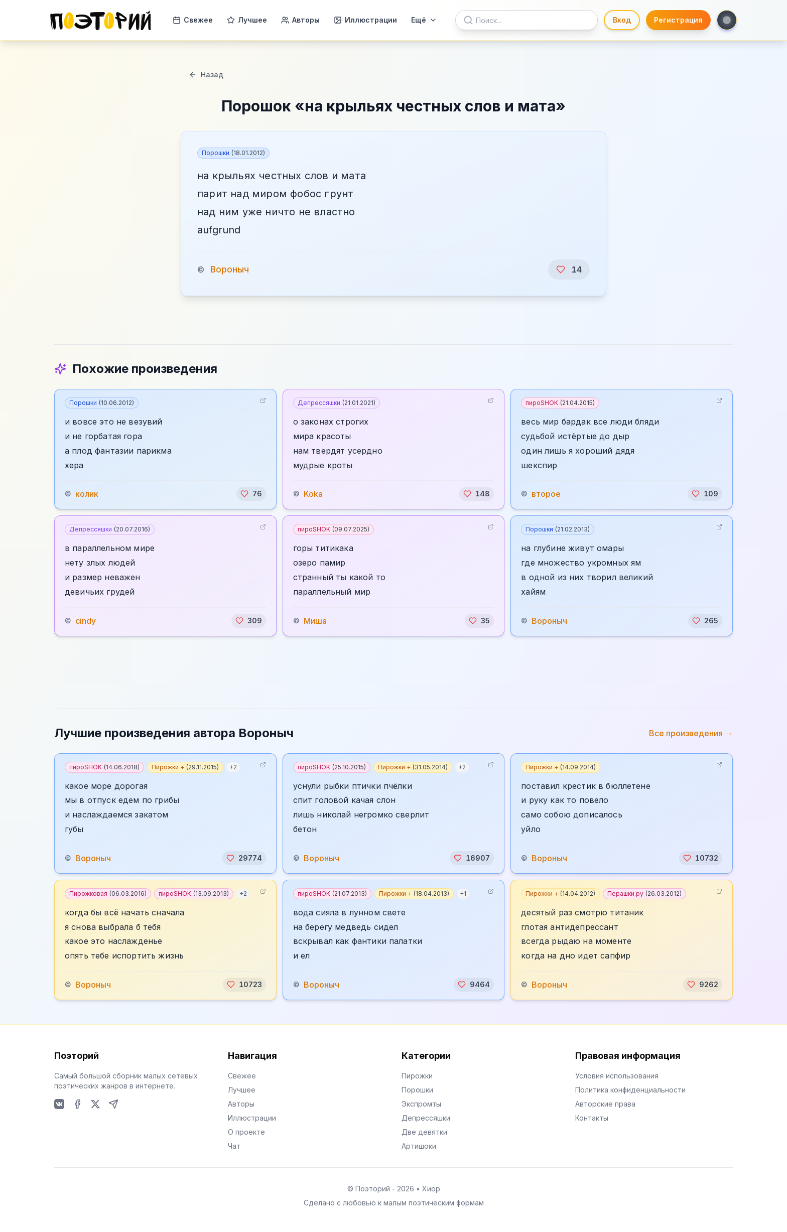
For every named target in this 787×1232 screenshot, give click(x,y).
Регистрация (678, 20)
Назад (206, 74)
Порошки (233, 153)
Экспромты (421, 1104)
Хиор (431, 1188)
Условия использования (617, 1075)
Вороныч (229, 269)
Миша (315, 621)
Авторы (300, 20)
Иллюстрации (365, 20)
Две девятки (424, 1132)
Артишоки (419, 1146)
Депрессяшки (336, 402)
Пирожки (417, 1075)
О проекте (246, 1132)
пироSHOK (560, 402)
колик (86, 494)
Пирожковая (108, 893)
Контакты (591, 1118)
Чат (234, 1146)
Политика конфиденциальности (630, 1089)
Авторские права (605, 1104)
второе (546, 494)
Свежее (193, 20)
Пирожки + (185, 767)
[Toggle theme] (727, 20)
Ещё (424, 20)
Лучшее (247, 20)
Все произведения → (691, 733)
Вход (622, 20)
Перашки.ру (644, 893)
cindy (85, 621)
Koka (313, 494)
